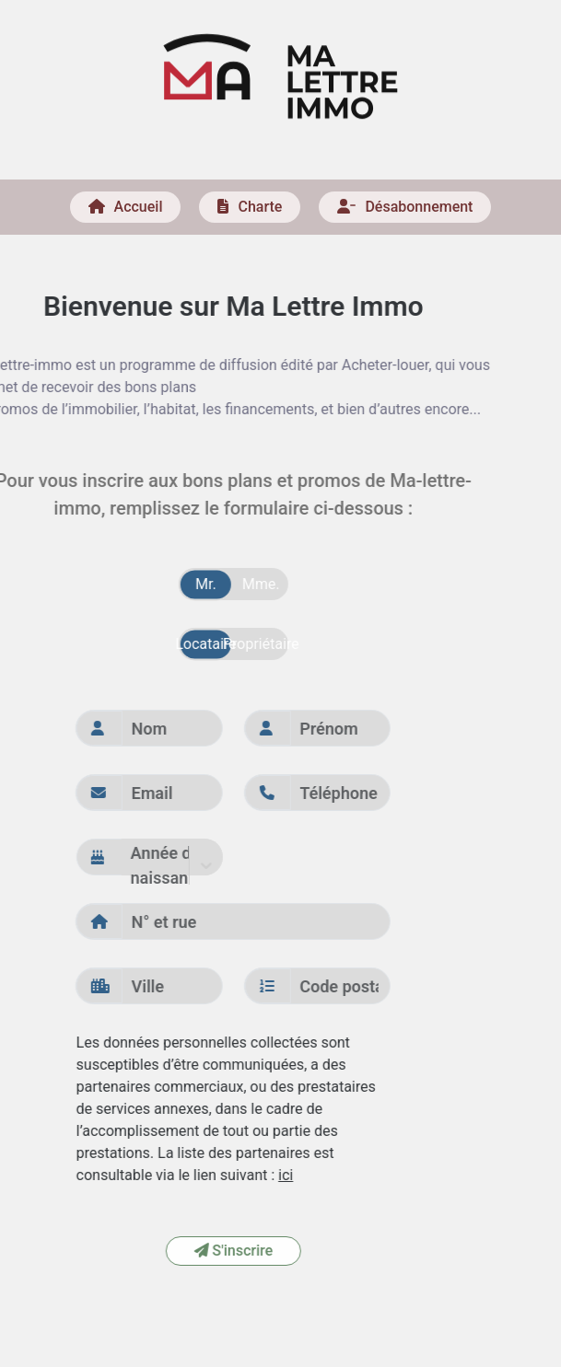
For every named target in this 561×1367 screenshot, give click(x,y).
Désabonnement (405, 200)
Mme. (197, 584)
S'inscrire (169, 1250)
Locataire (141, 644)
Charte (249, 200)
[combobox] (68, 865)
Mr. (142, 584)
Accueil (125, 200)
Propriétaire (197, 644)
